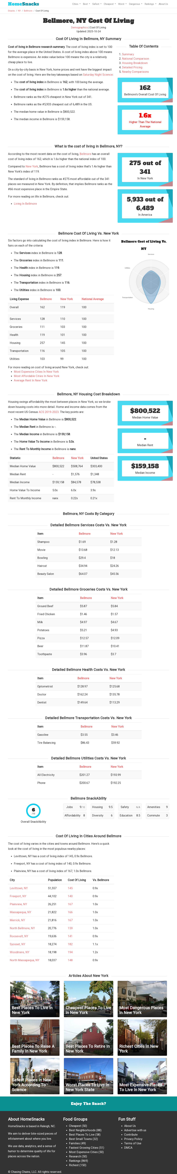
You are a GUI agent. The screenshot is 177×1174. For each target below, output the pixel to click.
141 (70, 936)
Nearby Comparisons (135, 71)
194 (70, 952)
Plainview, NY (18, 904)
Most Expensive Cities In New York (36, 371)
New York (32, 166)
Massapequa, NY (20, 912)
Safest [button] (96, 4)
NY (19, 11)
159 (70, 928)
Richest (74, 1165)
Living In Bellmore (25, 203)
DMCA (128, 1147)
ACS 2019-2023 (49, 412)
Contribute (131, 1134)
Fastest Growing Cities (83, 1147)
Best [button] (85, 4)
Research (75, 1156)
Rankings (74, 1161)
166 (70, 912)
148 (70, 960)
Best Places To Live (82, 1134)
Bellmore (28, 11)
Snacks (23, 4)
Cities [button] (75, 4)
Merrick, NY (17, 920)
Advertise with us (135, 1130)
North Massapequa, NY (24, 960)
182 (70, 944)
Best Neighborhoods (82, 1130)
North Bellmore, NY (22, 928)
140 (70, 896)
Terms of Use (132, 1143)
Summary (128, 54)
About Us (163, 4)
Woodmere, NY (19, 952)
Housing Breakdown (135, 63)
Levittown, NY (19, 888)
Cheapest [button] (109, 4)
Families (74, 1143)
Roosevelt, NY (19, 936)
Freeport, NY (18, 896)
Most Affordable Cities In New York (36, 376)
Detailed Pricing (132, 67)
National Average (93, 299)
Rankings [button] (149, 4)
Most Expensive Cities (83, 1152)
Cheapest (75, 1126)
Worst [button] (121, 4)
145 (70, 888)
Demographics (79, 27)
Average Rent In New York (30, 380)
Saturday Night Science (98, 74)
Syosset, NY (17, 944)
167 (70, 904)
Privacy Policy (133, 1139)
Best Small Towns (80, 1139)
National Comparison (135, 58)
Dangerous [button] (135, 4)
